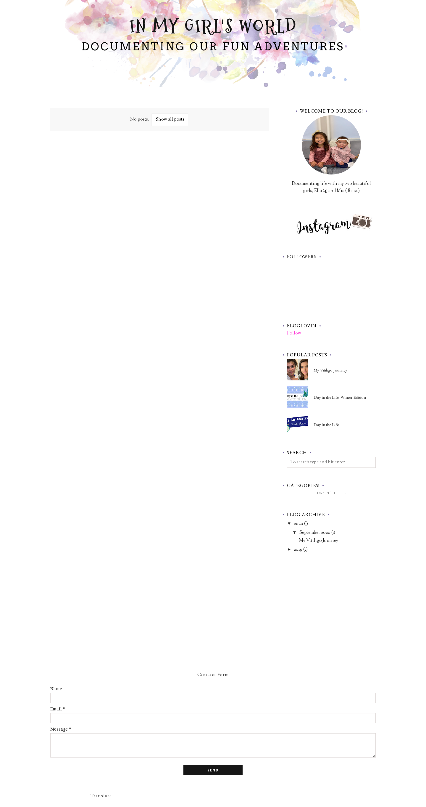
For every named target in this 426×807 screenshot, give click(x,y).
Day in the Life (326, 424)
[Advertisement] (159, 181)
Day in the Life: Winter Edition (340, 397)
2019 (298, 550)
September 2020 (314, 533)
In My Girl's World (213, 26)
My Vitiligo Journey (330, 370)
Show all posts (169, 119)
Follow (294, 333)
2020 (298, 524)
